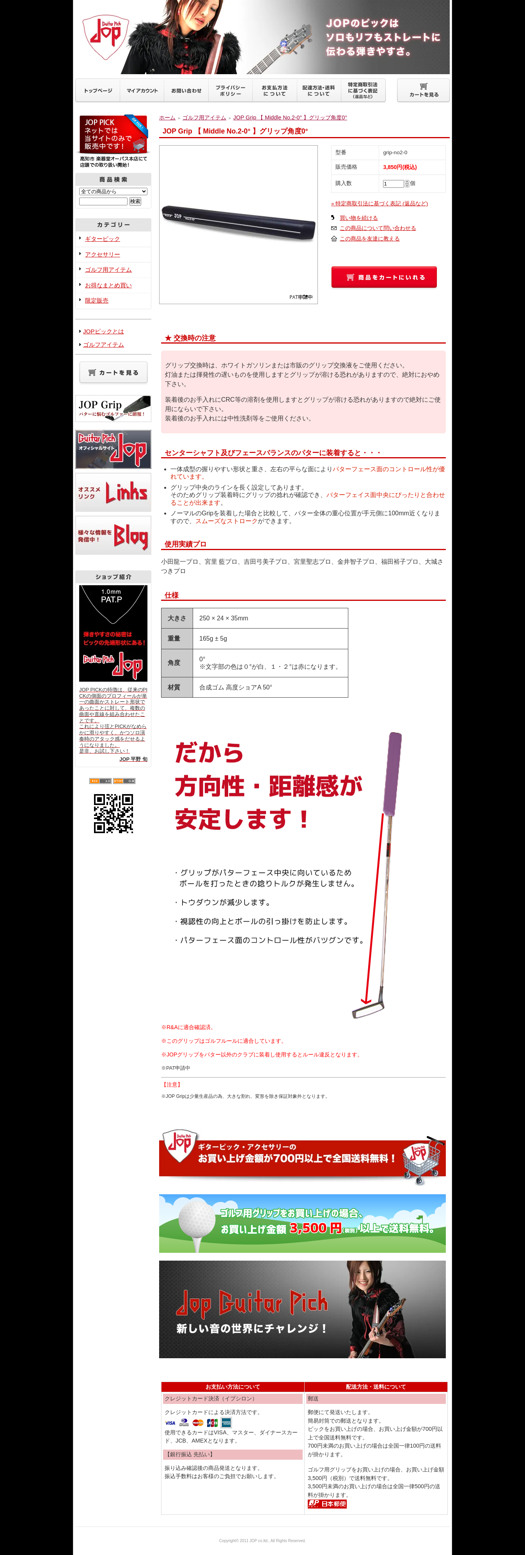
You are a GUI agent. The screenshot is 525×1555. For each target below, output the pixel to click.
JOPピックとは (103, 331)
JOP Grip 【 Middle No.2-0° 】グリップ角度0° (290, 117)
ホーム (167, 117)
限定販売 (96, 300)
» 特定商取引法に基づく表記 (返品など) (379, 204)
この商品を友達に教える (370, 239)
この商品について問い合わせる (378, 228)
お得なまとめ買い (108, 285)
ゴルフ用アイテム (108, 269)
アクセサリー (102, 254)
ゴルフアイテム (103, 344)
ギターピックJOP (262, 37)
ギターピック (102, 238)
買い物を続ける (359, 218)
